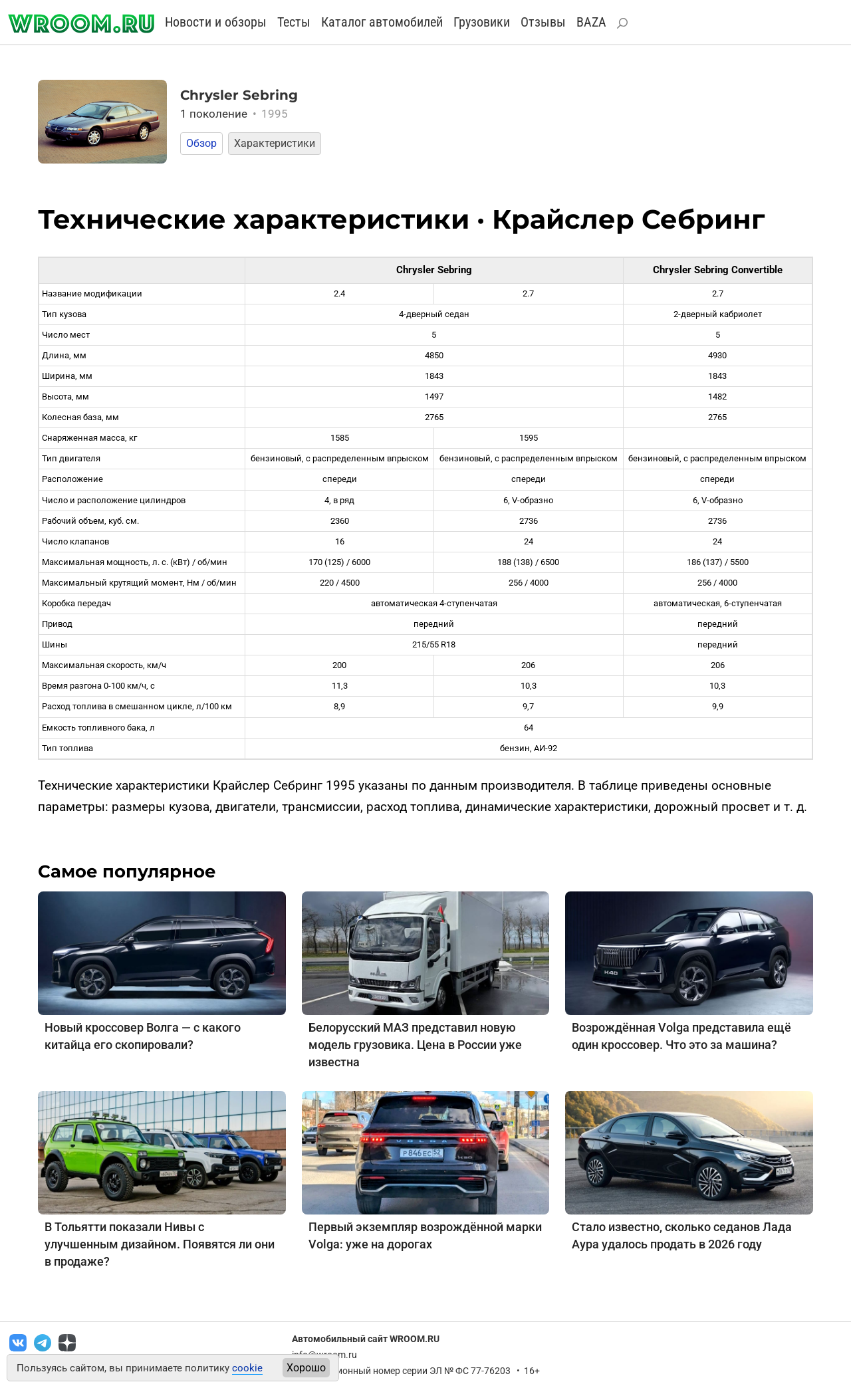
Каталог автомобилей (382, 22)
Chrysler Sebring (239, 95)
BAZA (591, 22)
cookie (247, 1368)
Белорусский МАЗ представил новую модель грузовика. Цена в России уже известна (415, 1044)
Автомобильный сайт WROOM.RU (365, 1338)
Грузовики (481, 22)
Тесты (293, 22)
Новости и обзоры (216, 22)
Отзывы (543, 22)
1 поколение (234, 113)
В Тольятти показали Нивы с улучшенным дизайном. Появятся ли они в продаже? (160, 1244)
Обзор (201, 143)
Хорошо (306, 1367)
